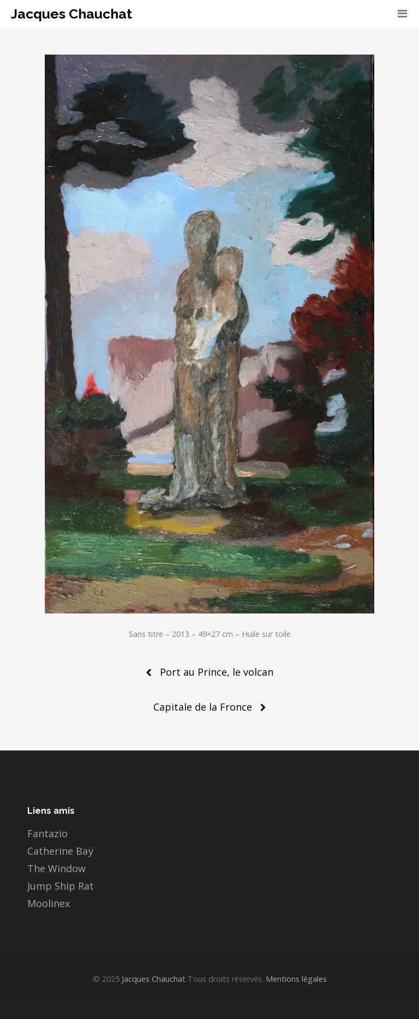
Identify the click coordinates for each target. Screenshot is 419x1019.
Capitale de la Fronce (202, 706)
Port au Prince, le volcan (216, 671)
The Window (56, 868)
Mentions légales (295, 979)
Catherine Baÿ (60, 850)
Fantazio (47, 833)
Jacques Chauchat (71, 14)
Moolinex (48, 903)
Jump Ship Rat (60, 885)
